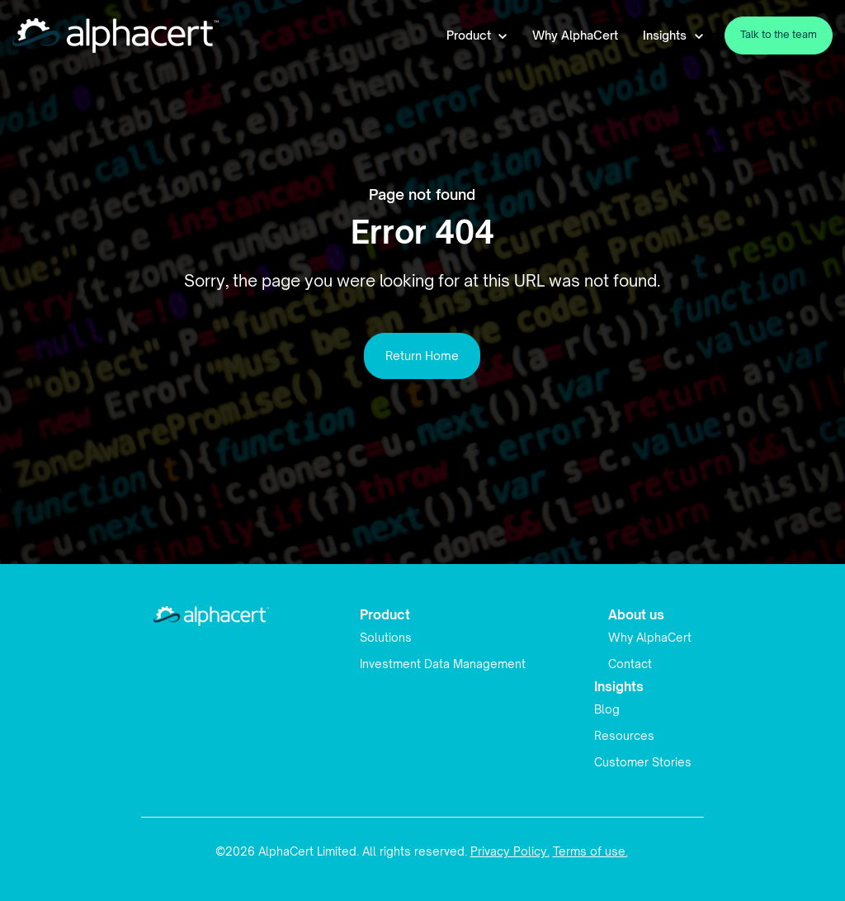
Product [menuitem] (385, 615)
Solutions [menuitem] (386, 637)
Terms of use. (590, 851)
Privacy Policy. (510, 851)
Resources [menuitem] (624, 735)
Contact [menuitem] (630, 664)
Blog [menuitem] (607, 709)
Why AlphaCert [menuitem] (650, 637)
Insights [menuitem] (619, 687)
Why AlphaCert (575, 35)
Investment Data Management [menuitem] (443, 664)
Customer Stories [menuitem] (643, 762)
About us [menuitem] (636, 615)
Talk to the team (778, 34)
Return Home (422, 356)
